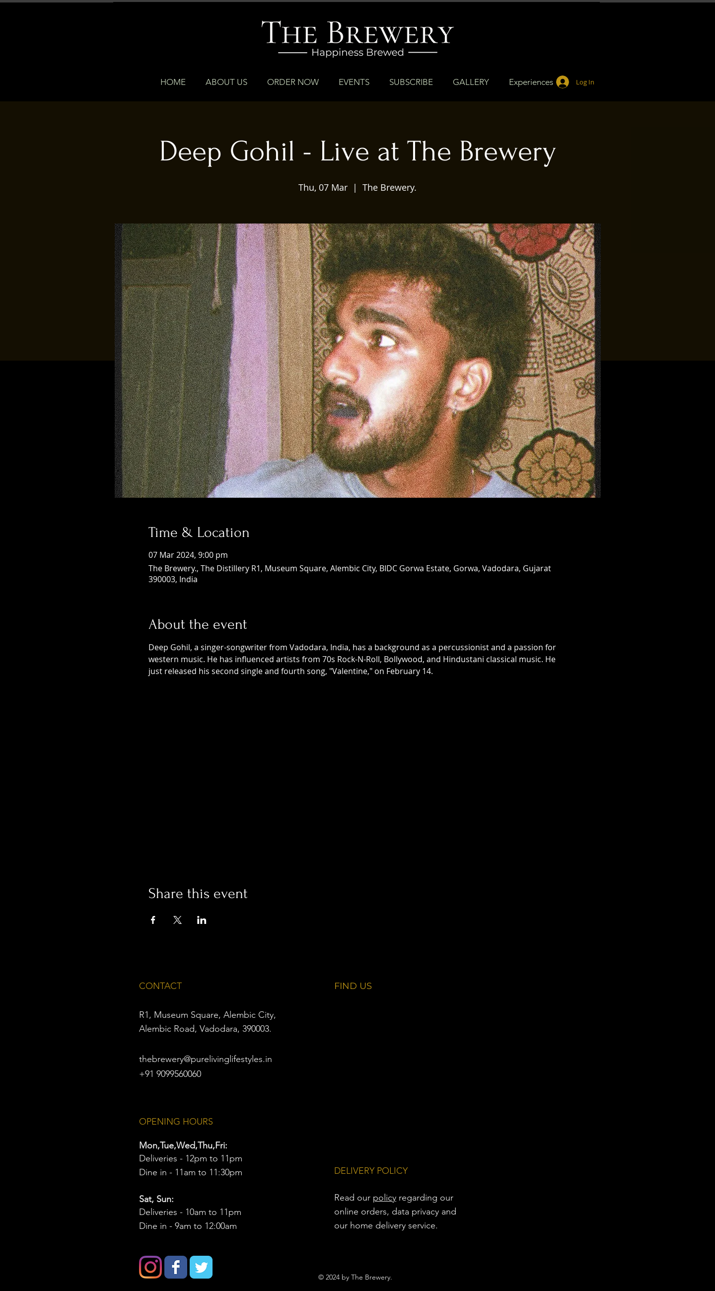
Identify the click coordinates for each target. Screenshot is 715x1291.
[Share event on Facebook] (153, 920)
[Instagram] (150, 1267)
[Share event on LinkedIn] (202, 920)
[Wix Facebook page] (175, 1267)
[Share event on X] (177, 920)
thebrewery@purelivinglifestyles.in (205, 1059)
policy (384, 1197)
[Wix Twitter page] (201, 1267)
